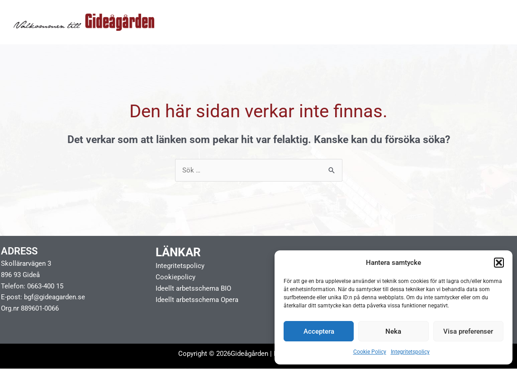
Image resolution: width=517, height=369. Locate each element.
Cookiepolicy (175, 277)
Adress (19, 251)
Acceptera (319, 331)
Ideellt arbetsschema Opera (197, 300)
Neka (393, 331)
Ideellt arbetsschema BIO (193, 288)
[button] (498, 262)
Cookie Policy (369, 352)
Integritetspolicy (410, 352)
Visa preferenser (468, 331)
